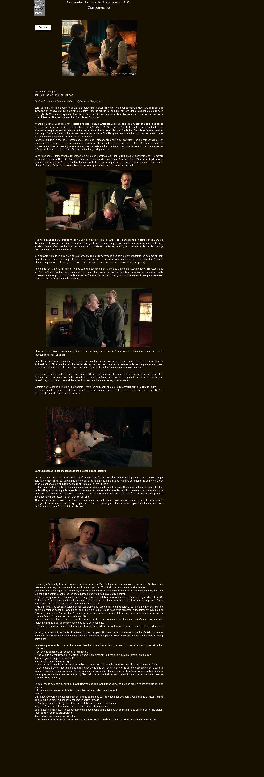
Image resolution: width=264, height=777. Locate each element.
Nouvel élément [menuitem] (44, 8)
